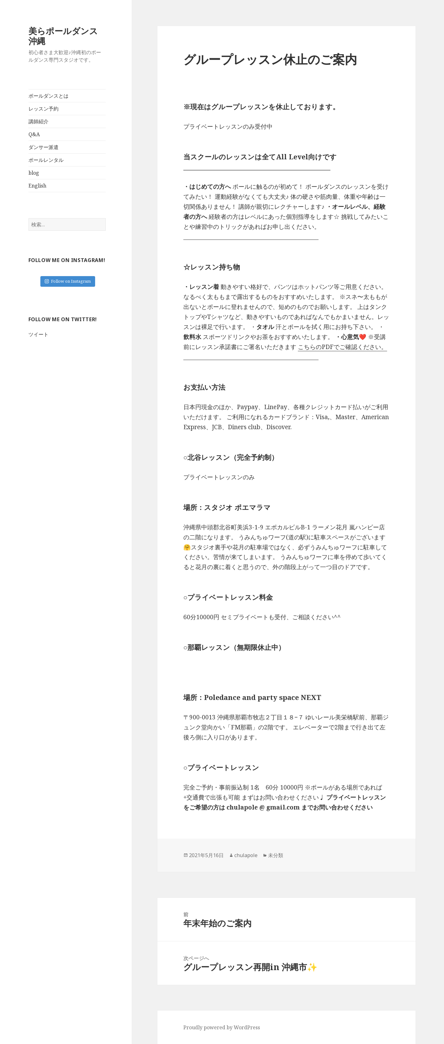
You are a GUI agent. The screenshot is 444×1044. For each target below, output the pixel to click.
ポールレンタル (46, 160)
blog (33, 172)
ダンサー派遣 (43, 147)
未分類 (275, 855)
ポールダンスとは (48, 95)
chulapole (246, 855)
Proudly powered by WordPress (221, 1027)
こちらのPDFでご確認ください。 (342, 347)
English (37, 185)
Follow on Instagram (68, 281)
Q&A (34, 134)
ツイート (38, 334)
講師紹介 (38, 121)
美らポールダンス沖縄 (63, 36)
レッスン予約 (43, 108)
